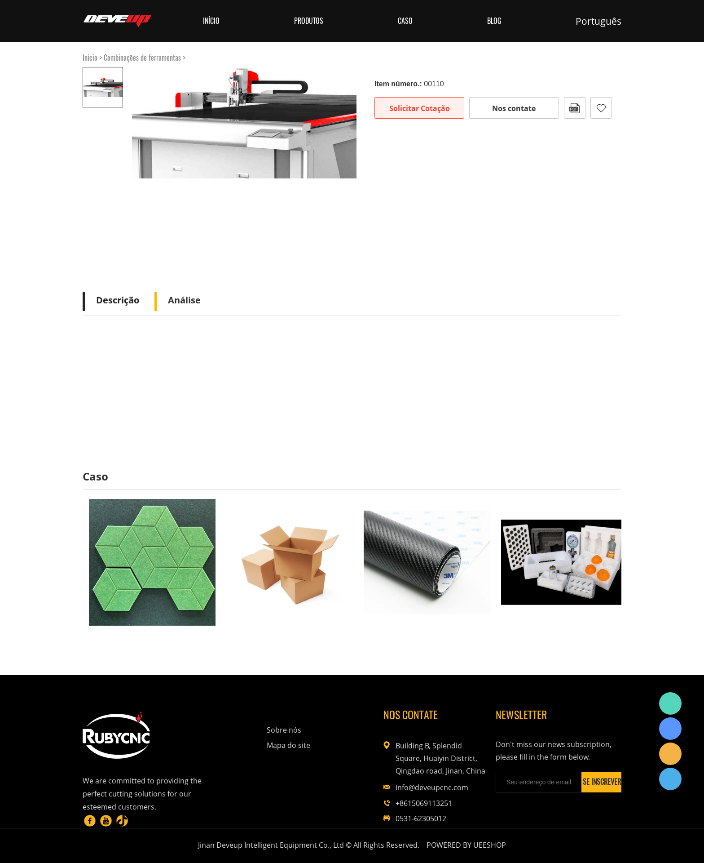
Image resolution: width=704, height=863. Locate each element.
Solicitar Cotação (419, 108)
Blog (494, 21)
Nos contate (514, 108)
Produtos (308, 21)
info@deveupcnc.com (432, 787)
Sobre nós (284, 730)
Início (211, 21)
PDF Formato (574, 108)
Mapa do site (288, 745)
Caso (405, 21)
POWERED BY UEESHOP (466, 845)
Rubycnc (670, 703)
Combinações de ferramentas (142, 58)
